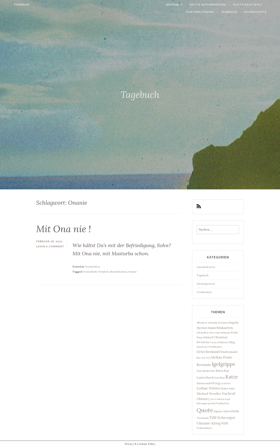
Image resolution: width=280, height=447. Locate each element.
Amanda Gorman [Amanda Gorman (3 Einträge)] (217, 322)
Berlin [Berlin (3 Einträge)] (234, 332)
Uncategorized (206, 283)
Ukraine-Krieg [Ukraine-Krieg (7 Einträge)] (209, 423)
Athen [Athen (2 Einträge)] (211, 332)
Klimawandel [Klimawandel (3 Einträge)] (204, 383)
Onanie (132, 271)
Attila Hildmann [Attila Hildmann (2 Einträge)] (222, 332)
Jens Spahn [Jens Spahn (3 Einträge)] (203, 371)
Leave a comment (50, 246)
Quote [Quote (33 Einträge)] (205, 410)
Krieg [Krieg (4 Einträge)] (216, 383)
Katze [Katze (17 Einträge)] (231, 377)
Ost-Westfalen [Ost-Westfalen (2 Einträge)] (217, 399)
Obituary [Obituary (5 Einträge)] (203, 399)
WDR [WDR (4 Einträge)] (224, 423)
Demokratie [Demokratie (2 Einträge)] (202, 347)
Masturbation (118, 271)
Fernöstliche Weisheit (95, 271)
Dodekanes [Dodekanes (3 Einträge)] (215, 346)
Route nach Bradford (217, 4)
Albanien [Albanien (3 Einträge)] (202, 322)
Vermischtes (92, 266)
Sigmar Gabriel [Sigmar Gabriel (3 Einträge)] (223, 411)
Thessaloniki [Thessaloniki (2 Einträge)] (203, 418)
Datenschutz (264, 11)
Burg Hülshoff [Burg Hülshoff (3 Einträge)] (205, 337)
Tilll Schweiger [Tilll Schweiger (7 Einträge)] (222, 417)
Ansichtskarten (206, 267)
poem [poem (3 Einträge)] (211, 403)
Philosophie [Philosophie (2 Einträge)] (202, 403)
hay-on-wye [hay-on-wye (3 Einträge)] (204, 357)
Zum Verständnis (209, 11)
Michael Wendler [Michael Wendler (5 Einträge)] (209, 393)
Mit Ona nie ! (63, 229)
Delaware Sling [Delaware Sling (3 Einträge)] (226, 342)
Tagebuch (13, 4)
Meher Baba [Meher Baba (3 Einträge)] (228, 388)
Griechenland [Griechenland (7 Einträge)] (208, 351)
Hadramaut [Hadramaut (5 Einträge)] (229, 352)
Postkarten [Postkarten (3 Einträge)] (222, 403)
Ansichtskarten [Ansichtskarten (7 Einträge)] (220, 327)
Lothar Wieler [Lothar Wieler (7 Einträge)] (208, 388)
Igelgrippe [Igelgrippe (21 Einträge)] (223, 364)
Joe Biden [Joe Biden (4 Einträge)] (216, 371)
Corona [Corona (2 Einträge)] (213, 342)
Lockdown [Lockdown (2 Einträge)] (225, 383)
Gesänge (181, 4)
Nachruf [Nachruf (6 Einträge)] (228, 393)
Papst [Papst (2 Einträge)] (227, 399)
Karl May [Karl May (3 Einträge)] (219, 377)
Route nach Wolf (256, 4)
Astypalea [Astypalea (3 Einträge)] (202, 332)
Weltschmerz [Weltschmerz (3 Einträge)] (204, 428)
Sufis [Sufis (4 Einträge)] (235, 411)
